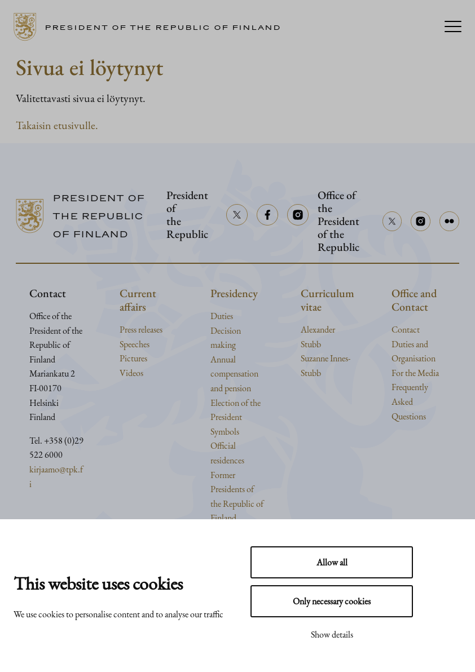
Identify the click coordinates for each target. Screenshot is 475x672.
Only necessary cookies (332, 601)
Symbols (224, 431)
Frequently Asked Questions (410, 401)
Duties (221, 316)
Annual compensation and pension (234, 373)
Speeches (134, 344)
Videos (131, 373)
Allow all (332, 562)
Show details (332, 634)
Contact (406, 329)
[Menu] (453, 27)
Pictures (133, 358)
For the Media (415, 373)
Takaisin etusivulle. (57, 125)
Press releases (141, 329)
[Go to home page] (151, 27)
